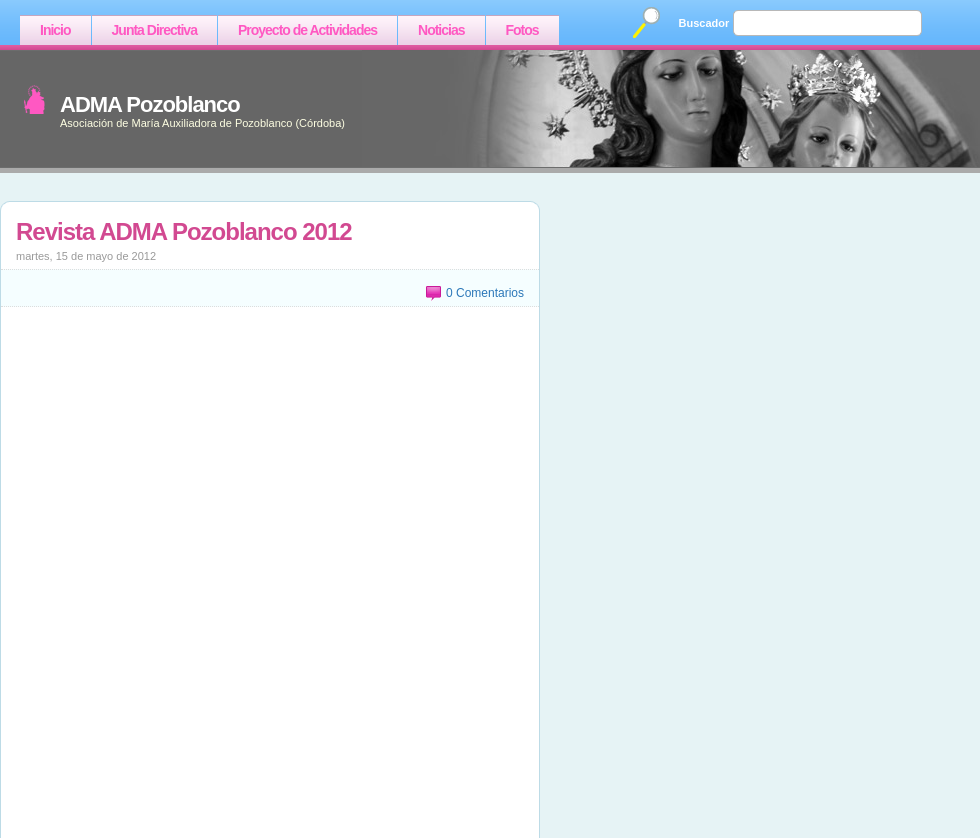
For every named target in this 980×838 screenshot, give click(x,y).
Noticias (441, 30)
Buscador (704, 23)
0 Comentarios (485, 293)
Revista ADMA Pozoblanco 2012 (184, 231)
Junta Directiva (154, 30)
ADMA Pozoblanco (150, 104)
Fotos (522, 30)
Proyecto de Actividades (307, 30)
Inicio (55, 30)
